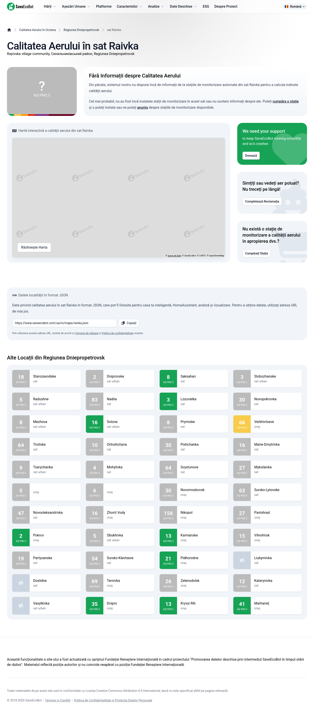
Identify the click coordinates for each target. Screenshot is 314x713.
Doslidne (55, 580)
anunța (142, 107)
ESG (206, 6)
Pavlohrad (276, 512)
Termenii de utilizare (87, 333)
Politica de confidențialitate (117, 333)
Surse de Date (174, 255)
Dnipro (129, 603)
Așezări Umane (76, 6)
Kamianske (203, 535)
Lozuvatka (203, 399)
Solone (129, 421)
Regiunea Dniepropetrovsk (81, 30)
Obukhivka (129, 535)
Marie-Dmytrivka (276, 444)
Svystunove (203, 467)
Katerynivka (276, 580)
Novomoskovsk (203, 490)
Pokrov (55, 535)
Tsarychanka (55, 467)
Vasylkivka (55, 603)
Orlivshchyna (129, 444)
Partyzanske (55, 558)
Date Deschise (183, 6)
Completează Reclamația (262, 201)
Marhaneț (276, 603)
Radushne (55, 399)
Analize (156, 6)
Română (294, 6)
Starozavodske (55, 376)
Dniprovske (129, 376)
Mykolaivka (276, 467)
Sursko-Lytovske (276, 490)
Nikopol (203, 512)
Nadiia (129, 399)
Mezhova (55, 421)
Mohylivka (129, 467)
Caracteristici (130, 6)
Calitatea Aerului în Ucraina (37, 30)
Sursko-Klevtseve (129, 558)
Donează (251, 156)
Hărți (50, 6)
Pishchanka (203, 444)
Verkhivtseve (276, 421)
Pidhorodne (203, 558)
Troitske (55, 444)
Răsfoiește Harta (34, 247)
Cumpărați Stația (256, 253)
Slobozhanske (276, 376)
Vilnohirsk (276, 535)
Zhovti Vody (129, 512)
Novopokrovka (276, 399)
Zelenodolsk (203, 580)
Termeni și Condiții (57, 700)
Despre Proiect (225, 6)
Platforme (103, 6)
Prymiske (203, 421)
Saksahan (203, 376)
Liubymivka (276, 558)
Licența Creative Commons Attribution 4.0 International (123, 690)
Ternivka (129, 580)
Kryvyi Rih (203, 603)
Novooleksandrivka (55, 512)
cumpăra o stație (286, 101)
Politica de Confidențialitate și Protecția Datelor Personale (113, 700)
